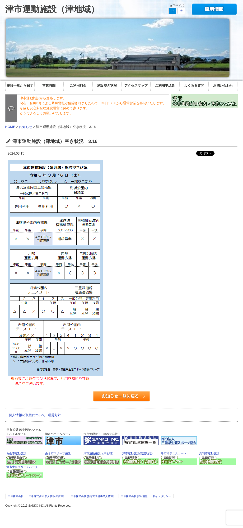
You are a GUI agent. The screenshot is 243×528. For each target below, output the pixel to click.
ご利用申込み (165, 85)
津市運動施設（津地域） (52, 9)
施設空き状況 (107, 85)
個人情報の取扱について (27, 415)
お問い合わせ (223, 85)
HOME (10, 127)
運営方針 (54, 415)
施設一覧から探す (20, 85)
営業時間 (49, 85)
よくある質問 (194, 85)
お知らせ (25, 127)
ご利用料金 (78, 85)
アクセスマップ (136, 85)
